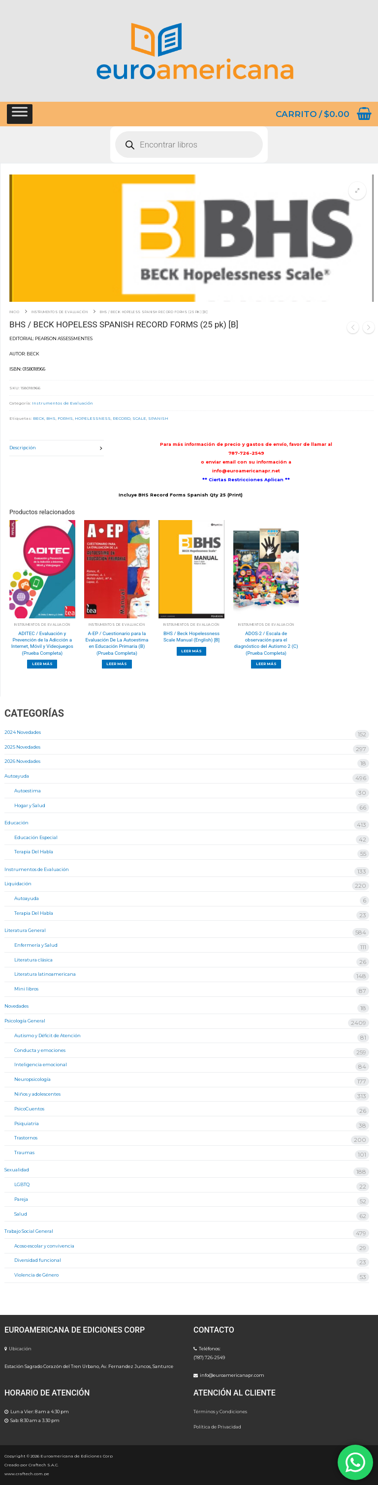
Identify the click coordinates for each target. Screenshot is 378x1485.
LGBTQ (22, 1184)
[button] (357, 191)
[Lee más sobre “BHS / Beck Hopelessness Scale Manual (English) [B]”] (192, 651)
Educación (16, 822)
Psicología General (24, 1020)
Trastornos (25, 1137)
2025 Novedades (22, 747)
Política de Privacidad (217, 1426)
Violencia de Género (36, 1275)
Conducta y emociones (39, 1050)
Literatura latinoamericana (45, 974)
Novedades (16, 1006)
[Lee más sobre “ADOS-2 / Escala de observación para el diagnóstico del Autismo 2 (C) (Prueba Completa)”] (266, 664)
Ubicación (20, 1348)
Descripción (22, 447)
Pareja (21, 1199)
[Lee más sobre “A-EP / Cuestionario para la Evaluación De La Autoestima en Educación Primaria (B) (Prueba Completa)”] (117, 664)
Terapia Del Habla (33, 851)
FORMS (65, 418)
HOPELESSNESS (93, 418)
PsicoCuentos (29, 1108)
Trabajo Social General (28, 1231)
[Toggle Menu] (20, 114)
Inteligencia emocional (40, 1064)
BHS (51, 418)
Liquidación (18, 883)
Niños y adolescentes (37, 1094)
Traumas (24, 1152)
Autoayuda (16, 776)
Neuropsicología (32, 1079)
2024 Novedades (22, 732)
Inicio (14, 312)
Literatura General (25, 930)
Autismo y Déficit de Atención (47, 1035)
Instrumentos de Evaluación (60, 312)
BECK (38, 418)
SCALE (139, 418)
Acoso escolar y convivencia (44, 1246)
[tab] (56, 448)
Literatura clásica (33, 959)
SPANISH (158, 418)
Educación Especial (36, 837)
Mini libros (26, 988)
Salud (20, 1214)
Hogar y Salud (29, 805)
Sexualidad (16, 1169)
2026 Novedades (22, 761)
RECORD (121, 418)
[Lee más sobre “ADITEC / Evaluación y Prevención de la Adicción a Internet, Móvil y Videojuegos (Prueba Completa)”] (42, 664)
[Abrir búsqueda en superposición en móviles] (189, 144)
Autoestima (27, 790)
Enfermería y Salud (36, 945)
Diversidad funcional (37, 1260)
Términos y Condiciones (220, 1411)
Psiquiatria (26, 1123)
